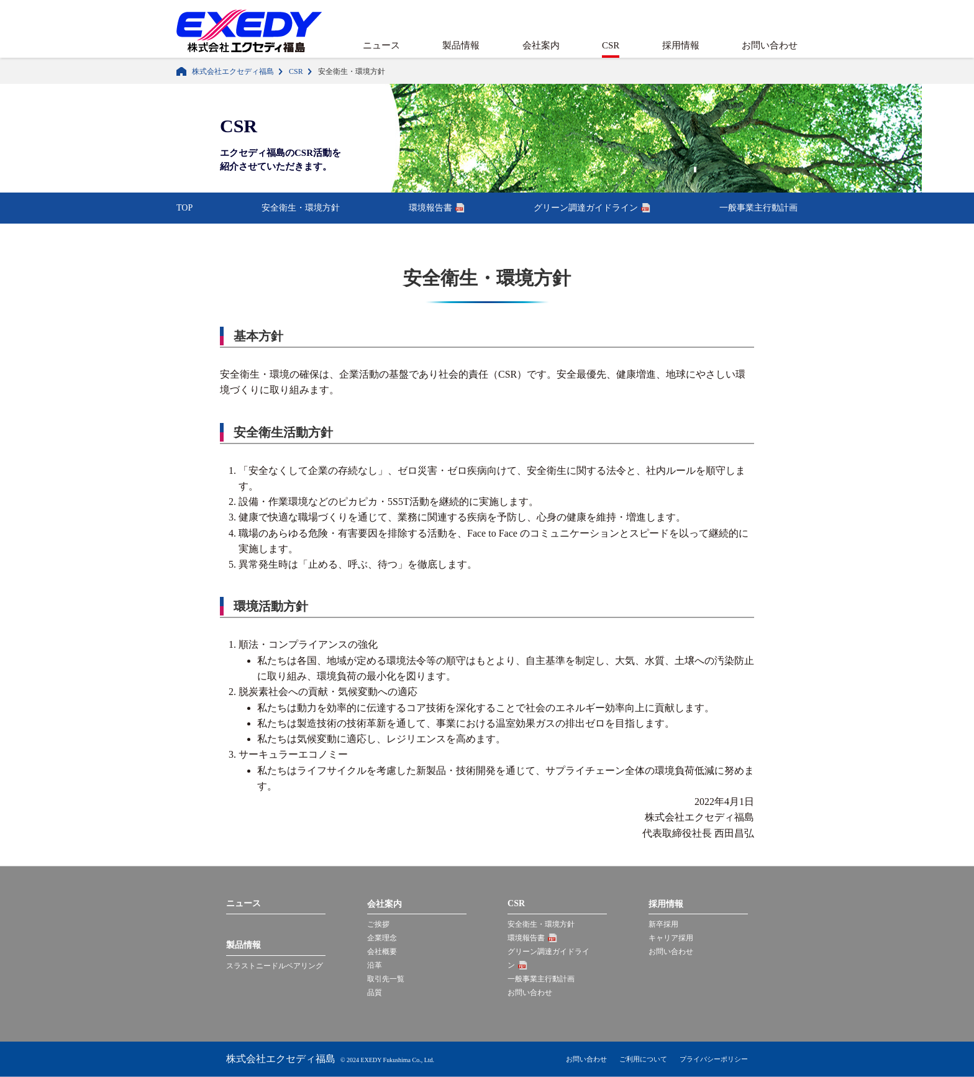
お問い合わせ (770, 45)
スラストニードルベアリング (274, 965)
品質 (374, 992)
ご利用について (643, 1059)
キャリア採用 (671, 938)
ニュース (381, 45)
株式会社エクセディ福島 (233, 71)
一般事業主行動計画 (758, 207)
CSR (610, 45)
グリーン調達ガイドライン (586, 207)
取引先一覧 (385, 979)
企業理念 (382, 938)
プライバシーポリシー (714, 1059)
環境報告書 (430, 207)
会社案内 (541, 45)
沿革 (374, 965)
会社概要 (382, 951)
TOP (184, 207)
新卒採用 (663, 924)
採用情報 (680, 45)
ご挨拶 (378, 924)
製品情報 (461, 45)
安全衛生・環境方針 (301, 207)
